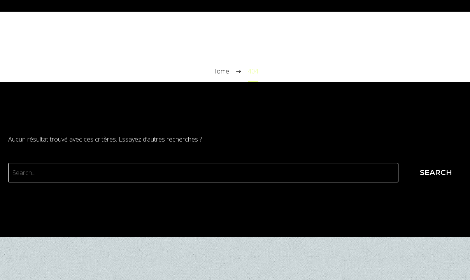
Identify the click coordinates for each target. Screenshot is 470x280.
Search (436, 172)
